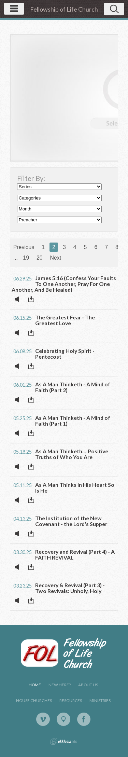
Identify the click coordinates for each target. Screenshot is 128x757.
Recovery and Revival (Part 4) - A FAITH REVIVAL (75, 554)
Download (33, 299)
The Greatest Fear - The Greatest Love (65, 320)
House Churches (34, 700)
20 (40, 258)
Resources (70, 700)
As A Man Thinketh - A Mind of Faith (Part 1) (72, 420)
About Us (88, 684)
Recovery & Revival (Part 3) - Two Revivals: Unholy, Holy (70, 588)
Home (35, 684)
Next (55, 258)
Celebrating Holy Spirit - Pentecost (65, 353)
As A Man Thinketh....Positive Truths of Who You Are (71, 454)
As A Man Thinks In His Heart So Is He (74, 487)
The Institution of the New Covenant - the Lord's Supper (71, 521)
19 (26, 258)
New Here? (59, 684)
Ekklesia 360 (63, 741)
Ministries (100, 700)
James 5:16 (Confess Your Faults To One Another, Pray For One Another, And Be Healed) (64, 284)
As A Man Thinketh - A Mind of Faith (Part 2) (72, 387)
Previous (23, 247)
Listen (19, 299)
